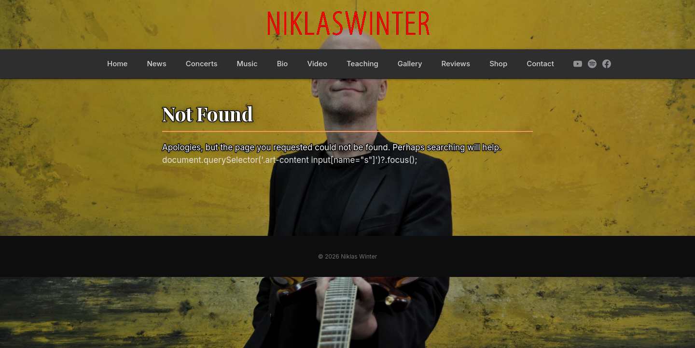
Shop (498, 63)
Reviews (456, 63)
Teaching (362, 63)
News (156, 63)
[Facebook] (606, 63)
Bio (282, 63)
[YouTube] (577, 63)
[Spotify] (592, 63)
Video (317, 63)
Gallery (410, 63)
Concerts (202, 63)
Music (246, 63)
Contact (540, 63)
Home (117, 63)
